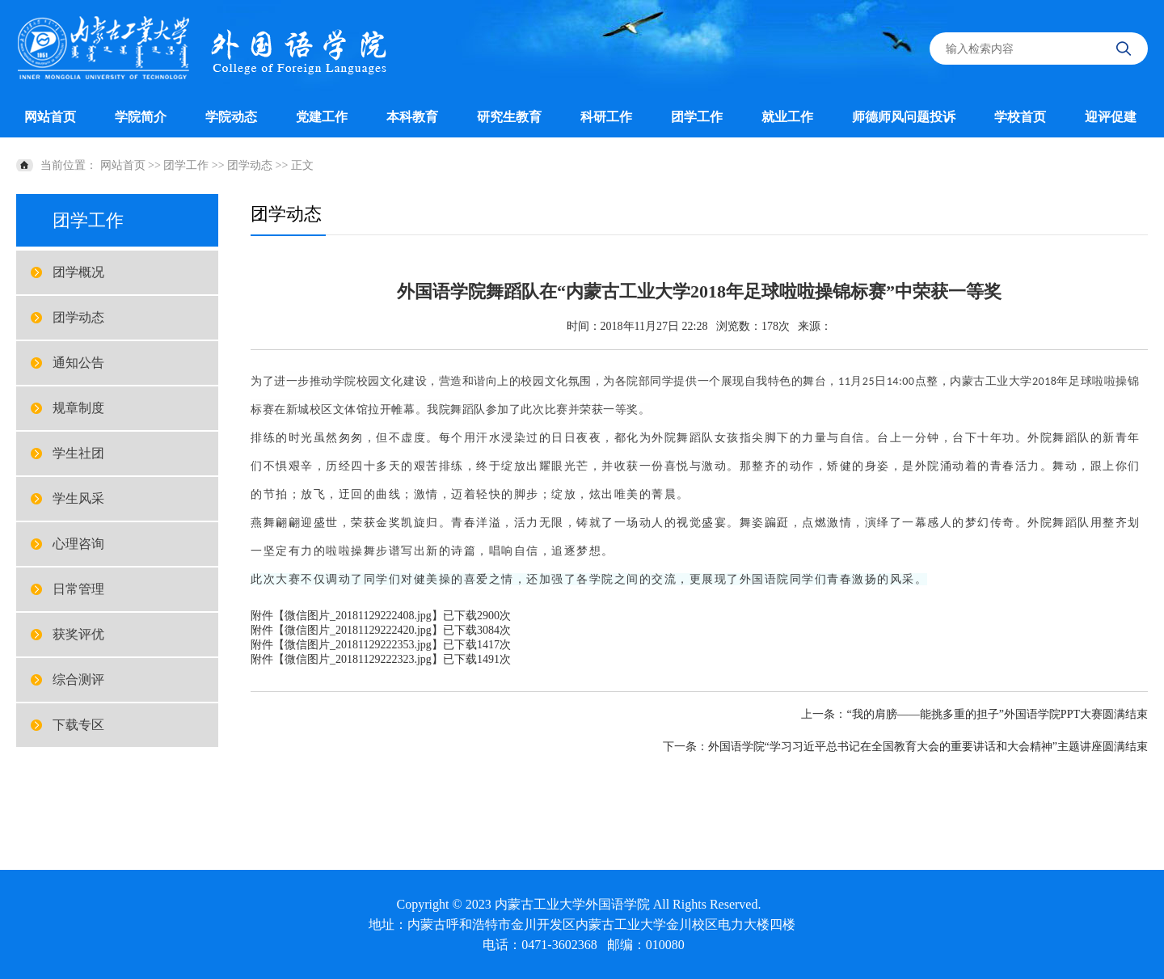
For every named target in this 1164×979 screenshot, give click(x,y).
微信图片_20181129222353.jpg (358, 645)
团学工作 (697, 117)
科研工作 (606, 117)
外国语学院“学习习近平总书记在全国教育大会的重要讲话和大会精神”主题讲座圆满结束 (928, 747)
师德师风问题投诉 (903, 117)
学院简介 (141, 117)
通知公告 (78, 362)
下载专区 (78, 725)
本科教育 (412, 117)
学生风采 (78, 498)
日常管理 (78, 589)
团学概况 (78, 272)
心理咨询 (78, 544)
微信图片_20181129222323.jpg (358, 659)
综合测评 (78, 679)
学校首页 (1020, 117)
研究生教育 (509, 117)
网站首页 (50, 117)
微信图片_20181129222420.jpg (358, 630)
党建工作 (322, 117)
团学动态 (249, 165)
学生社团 (78, 453)
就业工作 (787, 117)
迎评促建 (1111, 117)
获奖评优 (78, 634)
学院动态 (231, 117)
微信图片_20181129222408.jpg (358, 616)
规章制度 (78, 408)
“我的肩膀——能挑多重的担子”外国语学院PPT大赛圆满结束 (997, 714)
